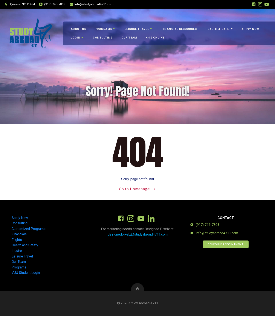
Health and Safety (25, 245)
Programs (105, 29)
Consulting (103, 37)
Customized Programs (29, 229)
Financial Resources (179, 29)
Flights (17, 240)
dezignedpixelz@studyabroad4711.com (138, 234)
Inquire (17, 251)
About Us (78, 29)
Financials (19, 234)
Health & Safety (219, 29)
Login (77, 37)
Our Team (129, 37)
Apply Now (250, 29)
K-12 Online (155, 37)
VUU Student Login (26, 273)
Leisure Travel (139, 29)
